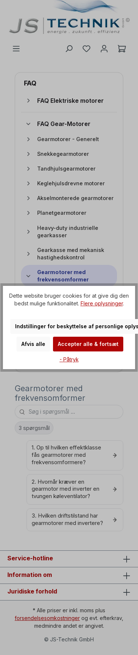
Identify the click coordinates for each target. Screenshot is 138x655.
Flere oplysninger (102, 303)
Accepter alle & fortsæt (88, 344)
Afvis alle (33, 344)
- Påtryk (69, 359)
